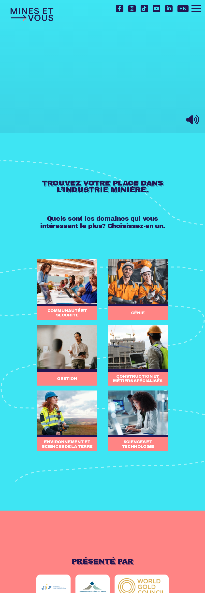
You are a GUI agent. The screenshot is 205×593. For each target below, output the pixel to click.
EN (183, 8)
